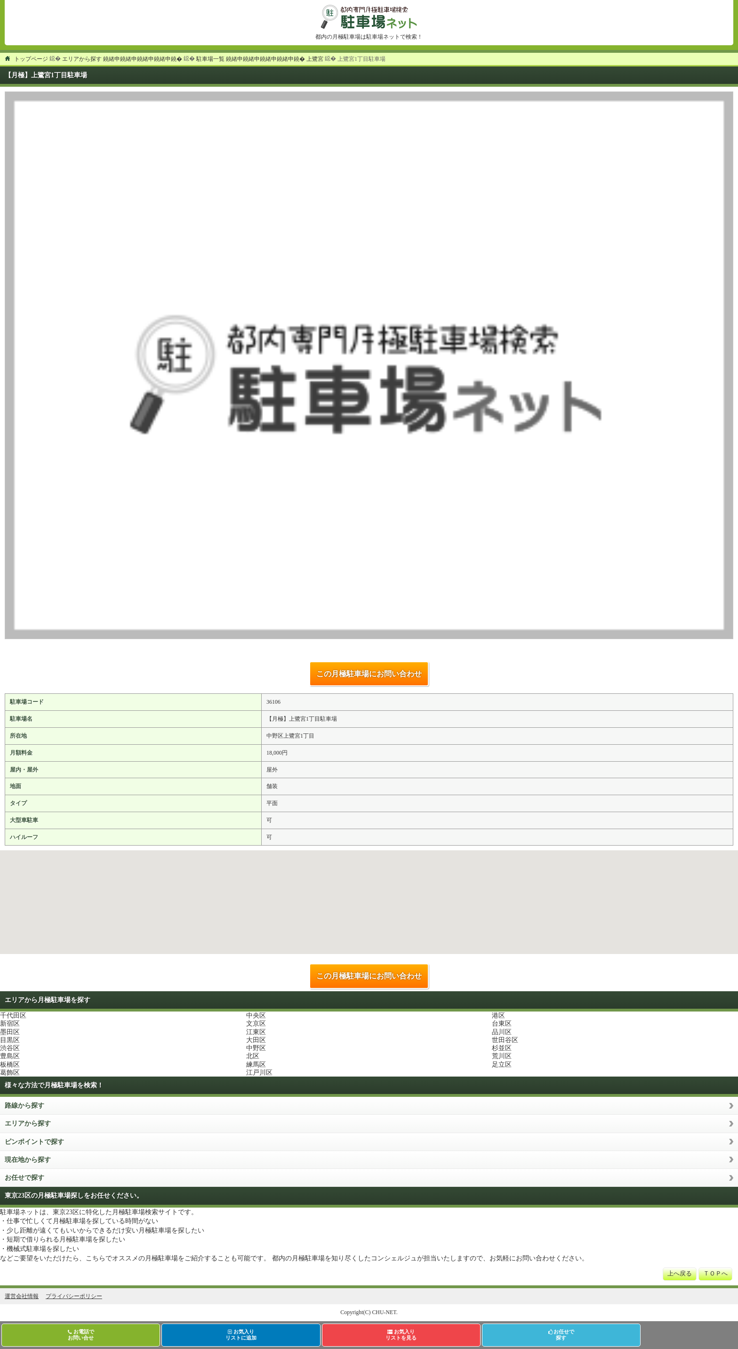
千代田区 (13, 1015)
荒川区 (502, 1056)
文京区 (256, 1023)
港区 (498, 1015)
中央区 (256, 1015)
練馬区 (256, 1064)
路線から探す (24, 1105)
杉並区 (502, 1048)
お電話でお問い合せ (81, 1335)
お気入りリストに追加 (241, 1335)
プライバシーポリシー (74, 1296)
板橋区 (10, 1064)
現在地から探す (28, 1159)
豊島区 (10, 1056)
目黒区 (10, 1040)
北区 (252, 1056)
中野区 (256, 1048)
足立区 (502, 1064)
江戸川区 (259, 1072)
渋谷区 (10, 1048)
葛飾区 (10, 1072)
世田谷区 (505, 1040)
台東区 (502, 1023)
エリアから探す (28, 1123)
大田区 (256, 1040)
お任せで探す (24, 1177)
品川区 (502, 1032)
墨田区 (10, 1032)
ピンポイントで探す (34, 1141)
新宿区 (10, 1023)
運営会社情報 (22, 1296)
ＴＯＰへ (715, 1273)
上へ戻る (679, 1273)
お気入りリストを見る (401, 1335)
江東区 (256, 1032)
